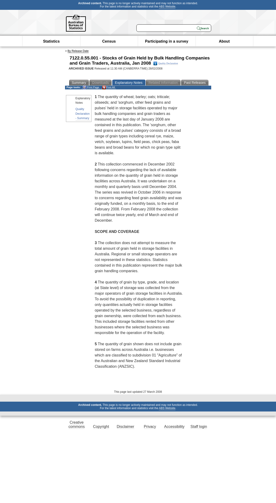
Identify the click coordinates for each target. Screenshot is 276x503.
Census (109, 41)
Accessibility (174, 427)
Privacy (150, 427)
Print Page (91, 87)
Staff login (198, 427)
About (224, 41)
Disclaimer (125, 427)
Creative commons (77, 424)
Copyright (101, 427)
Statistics (51, 41)
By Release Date (78, 51)
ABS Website (167, 6)
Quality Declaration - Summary (83, 113)
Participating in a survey (166, 41)
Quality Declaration (165, 63)
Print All (108, 87)
